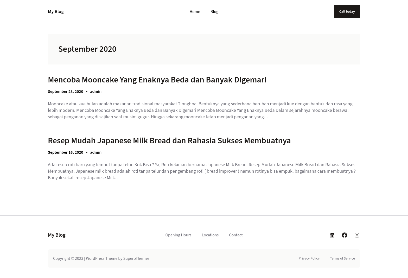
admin (95, 91)
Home (195, 12)
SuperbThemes (136, 258)
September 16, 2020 (65, 152)
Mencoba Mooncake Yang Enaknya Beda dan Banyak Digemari (157, 80)
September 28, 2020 (65, 91)
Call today (347, 11)
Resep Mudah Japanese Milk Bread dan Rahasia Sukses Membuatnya (169, 141)
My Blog (56, 11)
